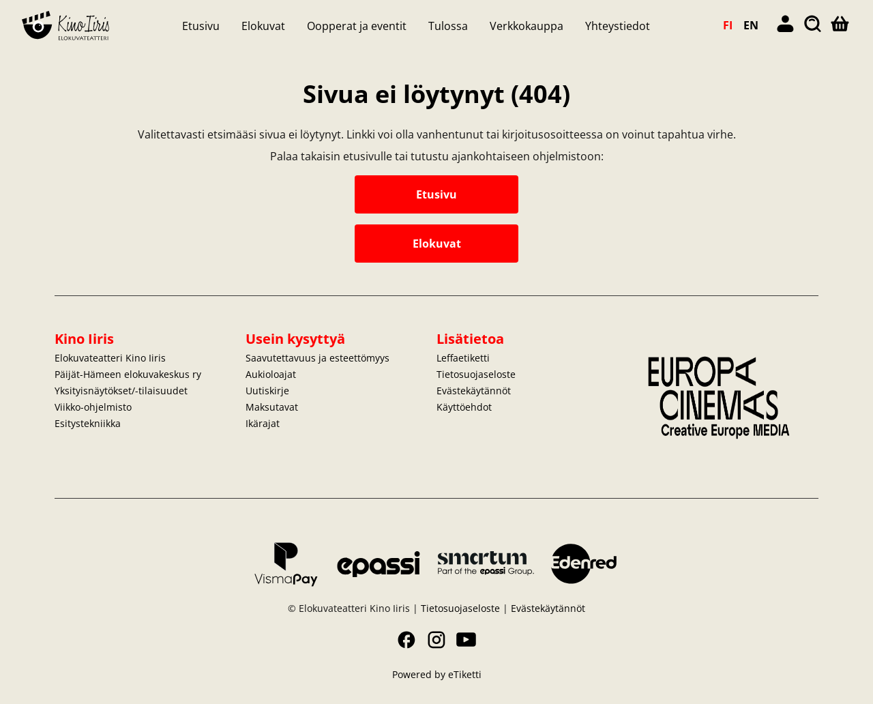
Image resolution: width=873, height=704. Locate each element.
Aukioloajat (271, 374)
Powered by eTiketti (437, 674)
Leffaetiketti (463, 357)
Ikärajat (263, 423)
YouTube (466, 640)
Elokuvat (263, 25)
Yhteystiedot (617, 25)
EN (750, 25)
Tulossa (448, 25)
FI (728, 25)
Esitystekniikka (88, 423)
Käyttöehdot (464, 406)
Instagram (436, 640)
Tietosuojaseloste (476, 374)
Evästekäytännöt (473, 390)
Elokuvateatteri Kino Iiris (110, 357)
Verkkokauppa (526, 25)
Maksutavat (272, 406)
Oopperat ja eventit (356, 25)
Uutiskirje (267, 390)
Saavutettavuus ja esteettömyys (317, 357)
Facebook (406, 640)
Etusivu (201, 25)
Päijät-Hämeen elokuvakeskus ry (128, 374)
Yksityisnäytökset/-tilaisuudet (121, 390)
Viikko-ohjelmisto (93, 406)
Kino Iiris (84, 338)
